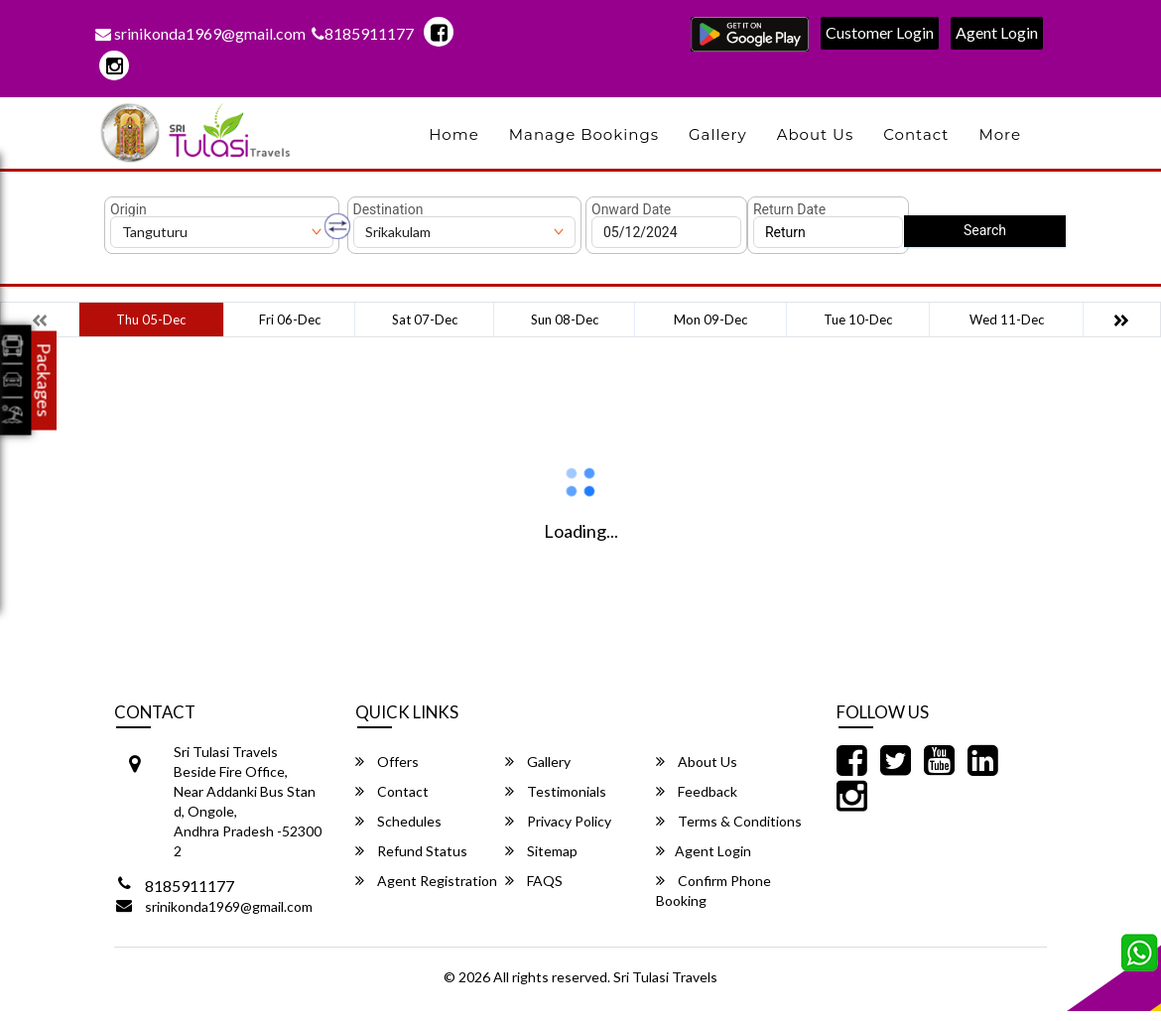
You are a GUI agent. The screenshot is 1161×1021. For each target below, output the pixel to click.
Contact (916, 134)
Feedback (696, 791)
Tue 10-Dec (858, 319)
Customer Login (880, 32)
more (999, 134)
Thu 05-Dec (151, 319)
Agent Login (997, 32)
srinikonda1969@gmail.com (200, 33)
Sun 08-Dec (564, 319)
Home (454, 134)
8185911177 (363, 33)
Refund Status (411, 850)
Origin (128, 209)
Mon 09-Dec (710, 319)
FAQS (534, 880)
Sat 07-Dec (424, 319)
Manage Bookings (584, 134)
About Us (815, 134)
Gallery (718, 134)
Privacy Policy (558, 821)
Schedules (398, 821)
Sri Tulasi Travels (665, 976)
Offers (387, 761)
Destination (388, 209)
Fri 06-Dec (290, 319)
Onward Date (631, 209)
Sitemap (541, 850)
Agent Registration (426, 880)
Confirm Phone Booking (713, 890)
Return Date (789, 209)
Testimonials (555, 791)
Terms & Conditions (729, 821)
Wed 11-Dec (1006, 319)
